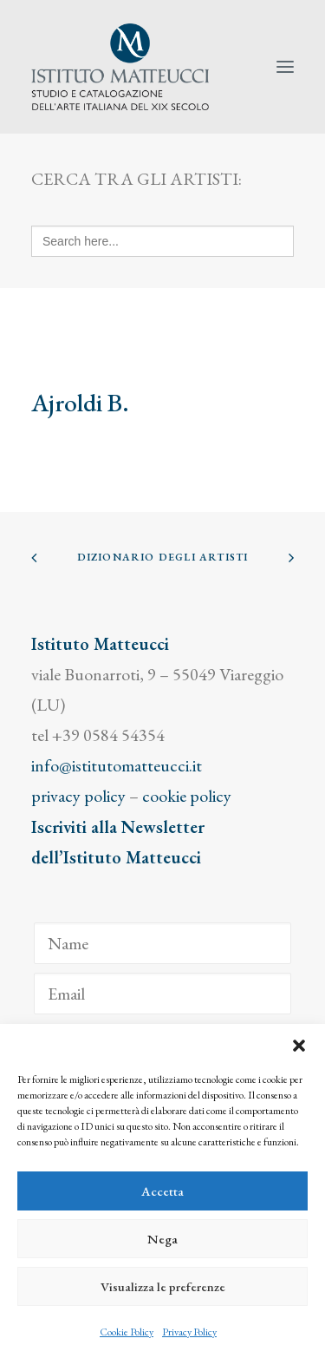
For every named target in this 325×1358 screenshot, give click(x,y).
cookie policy (186, 795)
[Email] (162, 993)
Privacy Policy (189, 1332)
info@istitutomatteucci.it (116, 765)
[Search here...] (162, 241)
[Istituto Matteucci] (120, 66)
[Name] (162, 943)
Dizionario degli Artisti (163, 557)
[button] (299, 1045)
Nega (162, 1238)
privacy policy (78, 795)
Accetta (162, 1191)
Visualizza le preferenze (163, 1286)
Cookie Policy (126, 1332)
